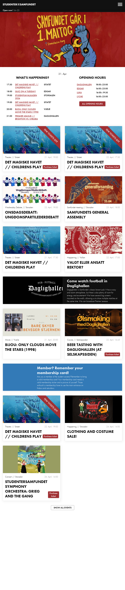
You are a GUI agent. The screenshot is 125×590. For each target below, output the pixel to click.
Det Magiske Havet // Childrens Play (27, 86)
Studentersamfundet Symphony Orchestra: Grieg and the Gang (26, 489)
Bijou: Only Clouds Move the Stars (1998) (27, 110)
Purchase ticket (50, 167)
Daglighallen (84, 84)
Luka (79, 92)
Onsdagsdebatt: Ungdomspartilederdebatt (32, 215)
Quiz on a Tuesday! (25, 91)
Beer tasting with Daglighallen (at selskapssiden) (84, 349)
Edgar (80, 88)
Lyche (80, 96)
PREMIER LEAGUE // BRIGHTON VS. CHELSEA (26, 117)
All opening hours (92, 103)
